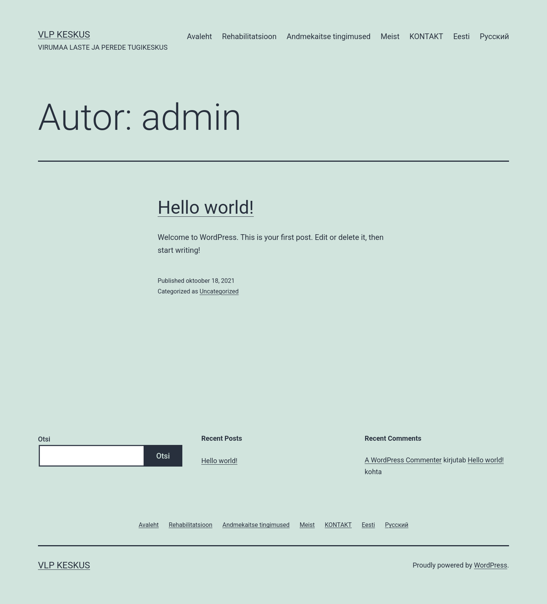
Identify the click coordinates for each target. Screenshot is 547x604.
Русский (494, 36)
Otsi (44, 439)
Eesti (461, 36)
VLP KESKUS (64, 34)
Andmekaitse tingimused (328, 36)
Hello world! (206, 207)
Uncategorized (219, 291)
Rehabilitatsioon (249, 36)
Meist (390, 36)
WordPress (490, 565)
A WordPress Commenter (403, 460)
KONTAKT (426, 36)
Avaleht (199, 36)
